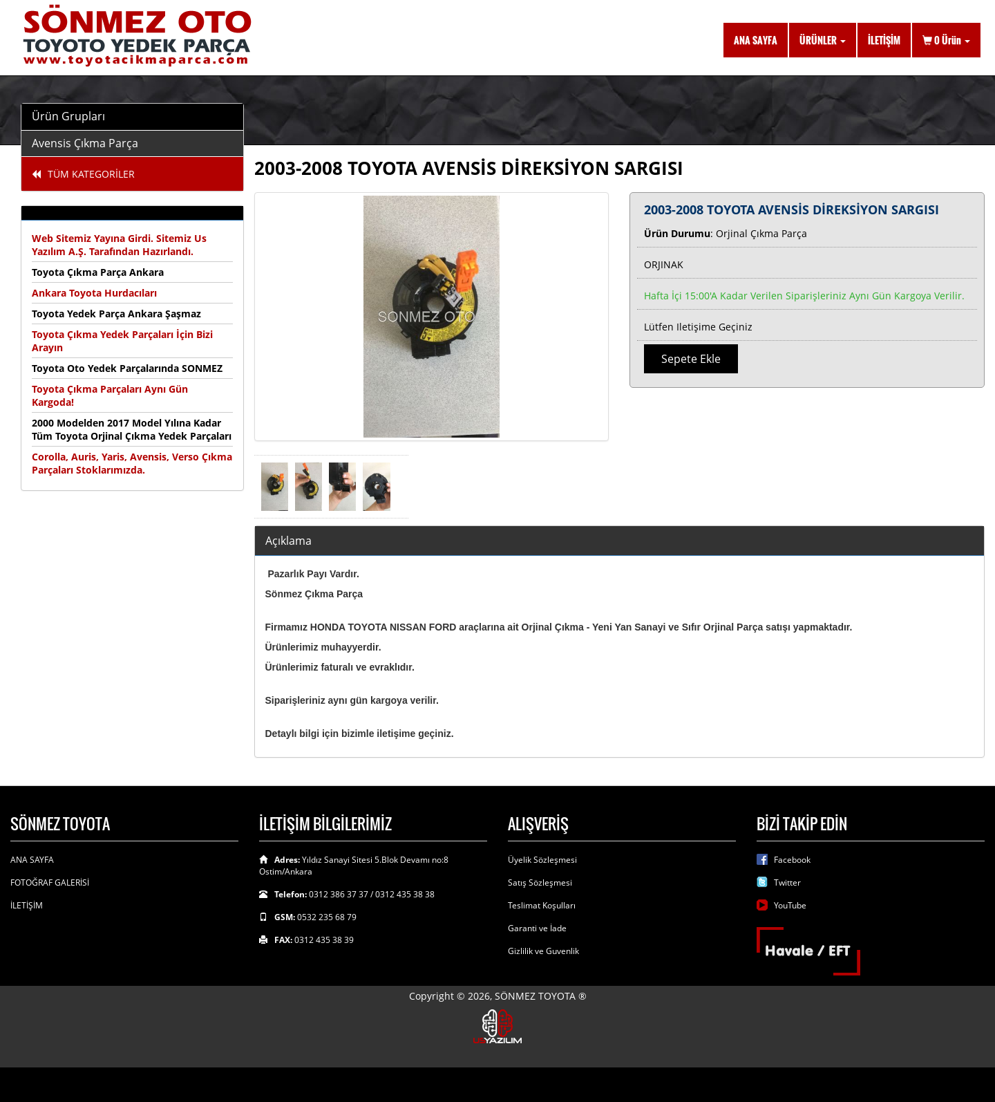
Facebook (792, 860)
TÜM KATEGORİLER (83, 173)
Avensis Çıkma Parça (85, 143)
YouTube (790, 905)
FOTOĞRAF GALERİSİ (49, 882)
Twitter (787, 882)
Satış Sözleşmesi (540, 882)
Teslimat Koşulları (542, 905)
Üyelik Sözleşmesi (542, 860)
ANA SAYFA (755, 39)
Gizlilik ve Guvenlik (543, 951)
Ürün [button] (946, 39)
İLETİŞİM (884, 39)
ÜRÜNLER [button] (822, 39)
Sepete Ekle (691, 358)
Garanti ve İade (537, 928)
